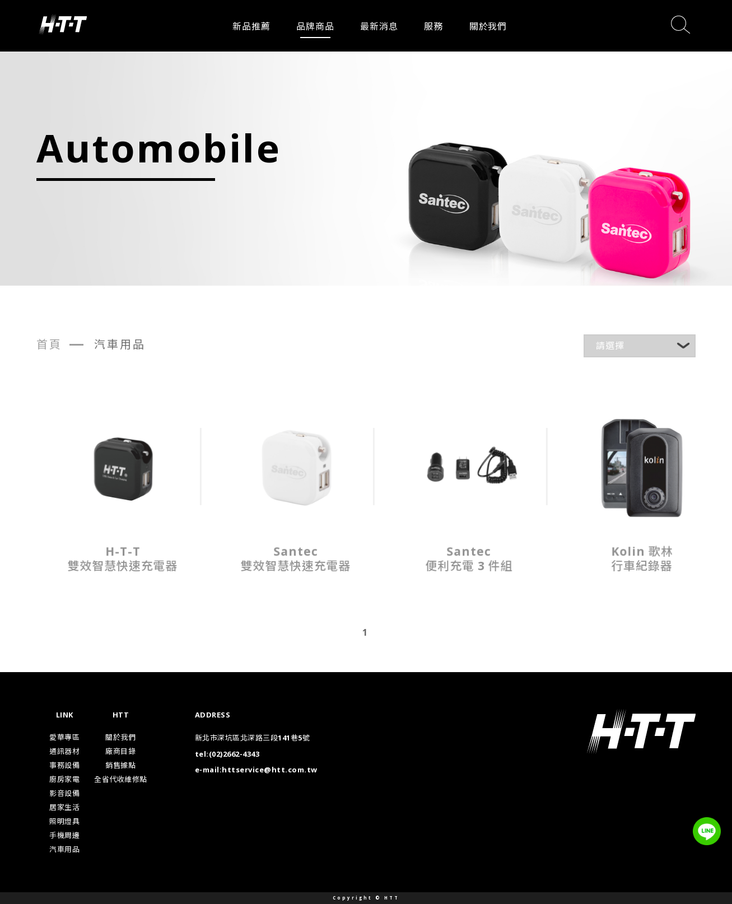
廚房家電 (64, 779)
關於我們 (488, 26)
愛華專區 (64, 737)
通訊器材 (64, 751)
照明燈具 (64, 821)
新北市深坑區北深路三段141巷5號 (252, 738)
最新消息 (379, 26)
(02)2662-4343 (234, 754)
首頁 (49, 344)
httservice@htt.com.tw (270, 770)
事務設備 (64, 765)
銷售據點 (120, 765)
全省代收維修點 (120, 779)
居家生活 (64, 807)
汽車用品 (64, 849)
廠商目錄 (120, 751)
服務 (433, 26)
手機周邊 (64, 835)
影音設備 (64, 793)
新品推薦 (251, 26)
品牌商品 (315, 26)
